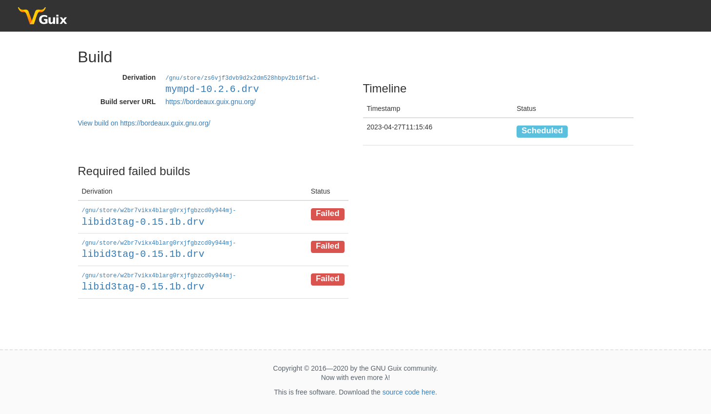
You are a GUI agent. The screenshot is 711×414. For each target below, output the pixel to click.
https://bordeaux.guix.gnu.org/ (211, 101)
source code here (409, 390)
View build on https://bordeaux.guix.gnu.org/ (144, 122)
